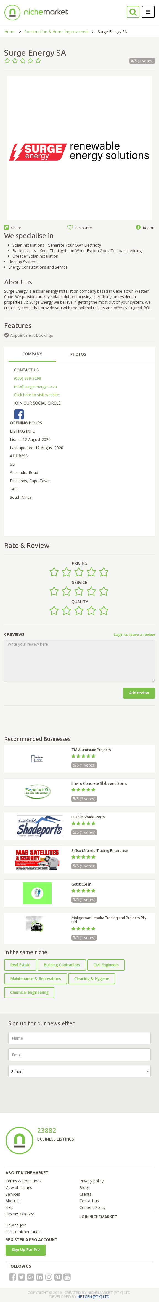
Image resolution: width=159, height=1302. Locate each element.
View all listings (19, 1187)
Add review (139, 693)
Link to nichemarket (23, 1231)
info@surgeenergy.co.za (35, 386)
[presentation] (50, 1092)
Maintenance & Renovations (35, 978)
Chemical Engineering (29, 992)
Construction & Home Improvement (56, 31)
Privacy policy (92, 1181)
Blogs (85, 1187)
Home (9, 31)
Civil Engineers (106, 964)
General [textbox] (18, 1071)
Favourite (79, 227)
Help (10, 1207)
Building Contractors (62, 964)
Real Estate (20, 964)
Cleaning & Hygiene (91, 978)
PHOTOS (78, 354)
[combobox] (79, 1071)
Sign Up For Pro (26, 1249)
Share (12, 227)
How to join (16, 1225)
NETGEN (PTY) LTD (94, 1297)
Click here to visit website (36, 394)
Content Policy (92, 1207)
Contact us (89, 1200)
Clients (85, 1194)
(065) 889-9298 (27, 378)
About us (14, 1200)
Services (13, 1194)
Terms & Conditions (23, 1181)
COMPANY (32, 354)
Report (145, 227)
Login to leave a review (134, 634)
